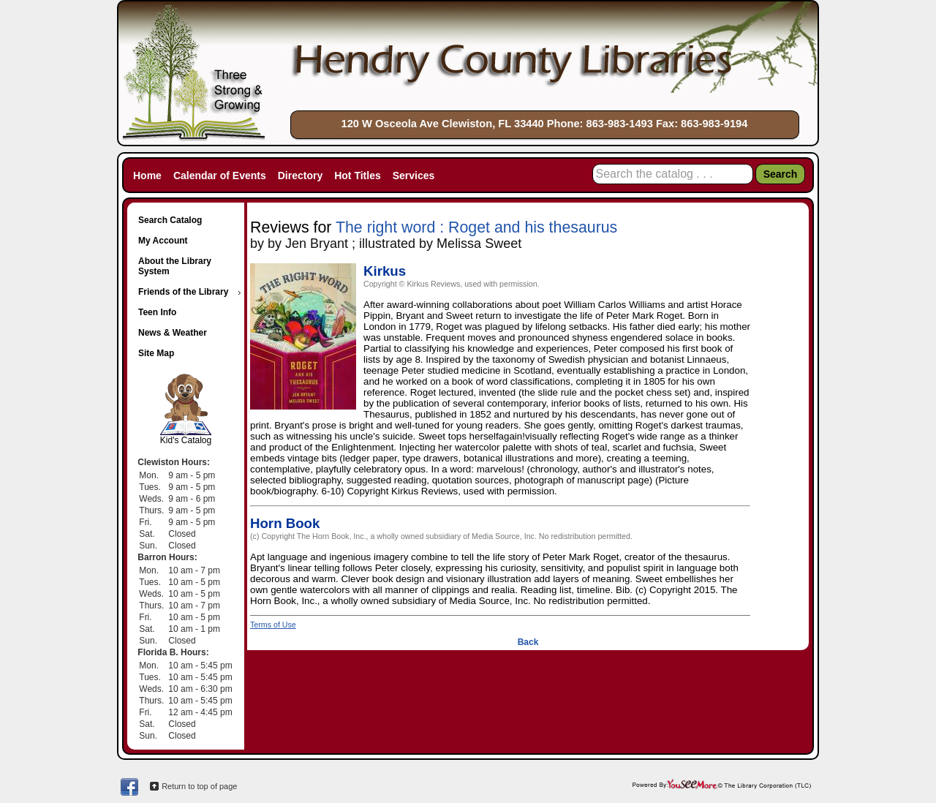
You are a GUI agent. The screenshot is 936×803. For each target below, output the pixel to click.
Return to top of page (199, 786)
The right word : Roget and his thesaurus (476, 227)
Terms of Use (273, 624)
